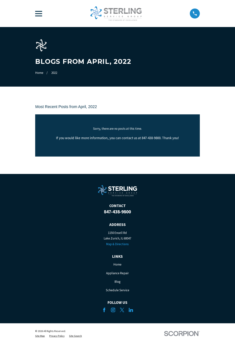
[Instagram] (113, 310)
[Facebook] (104, 310)
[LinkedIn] (131, 310)
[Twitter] (122, 310)
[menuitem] (40, 336)
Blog (117, 282)
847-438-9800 (117, 212)
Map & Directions (117, 244)
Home (117, 264)
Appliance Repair (117, 273)
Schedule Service (117, 290)
